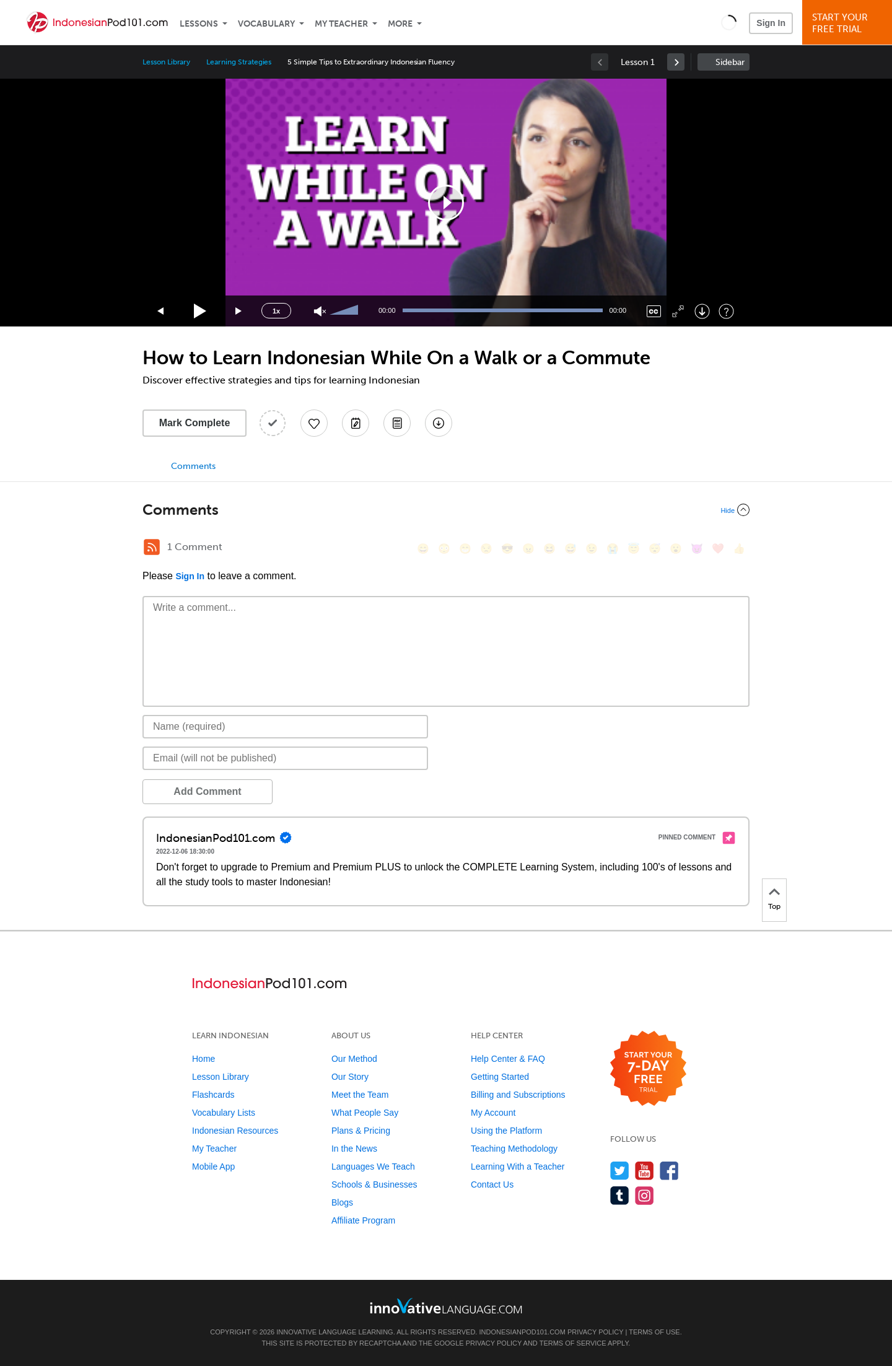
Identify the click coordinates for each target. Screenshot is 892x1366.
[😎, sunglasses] (507, 548)
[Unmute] (320, 311)
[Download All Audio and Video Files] (438, 423)
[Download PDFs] (397, 423)
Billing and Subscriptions (518, 1095)
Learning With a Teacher (518, 1166)
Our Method (354, 1059)
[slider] (346, 311)
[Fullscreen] (678, 311)
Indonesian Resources (235, 1131)
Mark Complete (194, 423)
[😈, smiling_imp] (696, 548)
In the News (354, 1149)
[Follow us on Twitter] (619, 1170)
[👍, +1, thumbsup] (739, 548)
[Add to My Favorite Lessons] (314, 423)
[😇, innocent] (633, 548)
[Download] (702, 311)
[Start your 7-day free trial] (648, 1069)
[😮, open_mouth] (675, 548)
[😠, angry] (528, 548)
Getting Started (500, 1077)
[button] (729, 22)
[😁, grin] (465, 548)
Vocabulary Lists (223, 1113)
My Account (493, 1113)
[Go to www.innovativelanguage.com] (446, 1305)
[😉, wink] (591, 548)
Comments (193, 466)
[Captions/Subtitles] (654, 311)
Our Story (350, 1077)
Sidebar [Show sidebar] (730, 62)
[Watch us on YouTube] (644, 1170)
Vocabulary (266, 24)
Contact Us (492, 1184)
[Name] (285, 726)
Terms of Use (654, 1332)
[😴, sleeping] (654, 548)
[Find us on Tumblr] (619, 1195)
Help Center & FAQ (508, 1059)
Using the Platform (506, 1131)
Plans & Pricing (360, 1131)
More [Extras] (400, 24)
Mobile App (213, 1166)
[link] (675, 62)
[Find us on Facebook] (669, 1170)
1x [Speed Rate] (276, 311)
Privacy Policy (595, 1332)
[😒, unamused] (486, 548)
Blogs (342, 1202)
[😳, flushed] (444, 548)
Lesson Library (166, 62)
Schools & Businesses (374, 1184)
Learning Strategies (238, 62)
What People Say (364, 1113)
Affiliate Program (363, 1220)
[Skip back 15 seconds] (161, 311)
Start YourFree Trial (849, 23)
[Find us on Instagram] (644, 1195)
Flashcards (213, 1095)
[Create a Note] (355, 423)
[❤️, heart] (717, 548)
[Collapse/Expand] (446, 509)
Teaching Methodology (514, 1149)
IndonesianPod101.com (522, 1332)
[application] (446, 202)
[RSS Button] (151, 547)
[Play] (200, 311)
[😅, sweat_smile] (570, 548)
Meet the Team (359, 1095)
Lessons (199, 24)
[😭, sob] (612, 548)
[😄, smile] (423, 548)
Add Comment (207, 791)
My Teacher (341, 24)
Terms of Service (573, 1343)
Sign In (770, 23)
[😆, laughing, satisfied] (549, 548)
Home (203, 1059)
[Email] (285, 758)
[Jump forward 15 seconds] (239, 311)
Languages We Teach (373, 1166)
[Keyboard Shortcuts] (726, 311)
